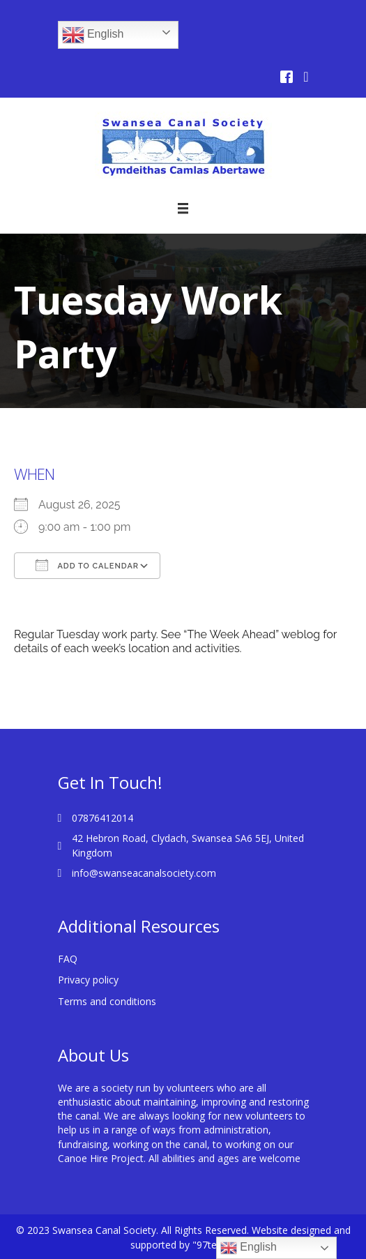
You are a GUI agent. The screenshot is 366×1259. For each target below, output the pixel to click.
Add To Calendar (87, 565)
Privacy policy (88, 979)
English (93, 35)
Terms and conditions (107, 1001)
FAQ (67, 958)
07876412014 (102, 817)
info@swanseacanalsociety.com (144, 873)
